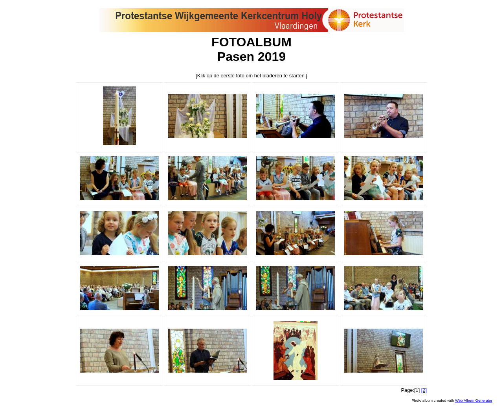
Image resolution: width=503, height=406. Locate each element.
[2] (424, 390)
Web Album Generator (473, 400)
